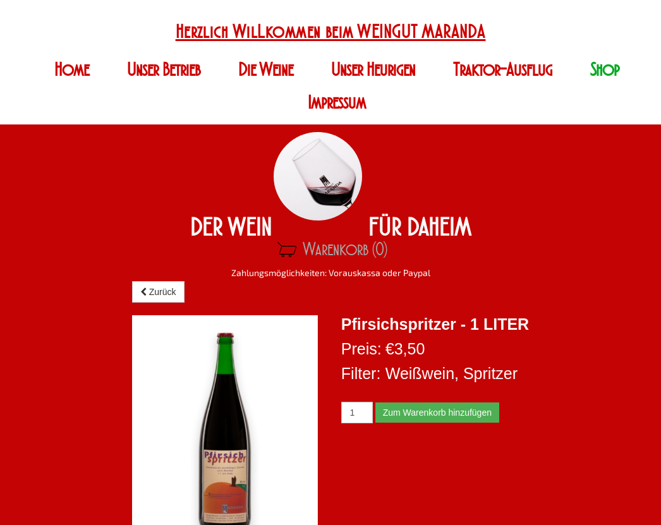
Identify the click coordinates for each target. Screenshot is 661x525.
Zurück (158, 292)
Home (71, 69)
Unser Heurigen (373, 69)
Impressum (337, 102)
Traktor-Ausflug (502, 69)
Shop (604, 69)
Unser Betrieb (163, 69)
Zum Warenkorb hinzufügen (437, 412)
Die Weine (265, 69)
